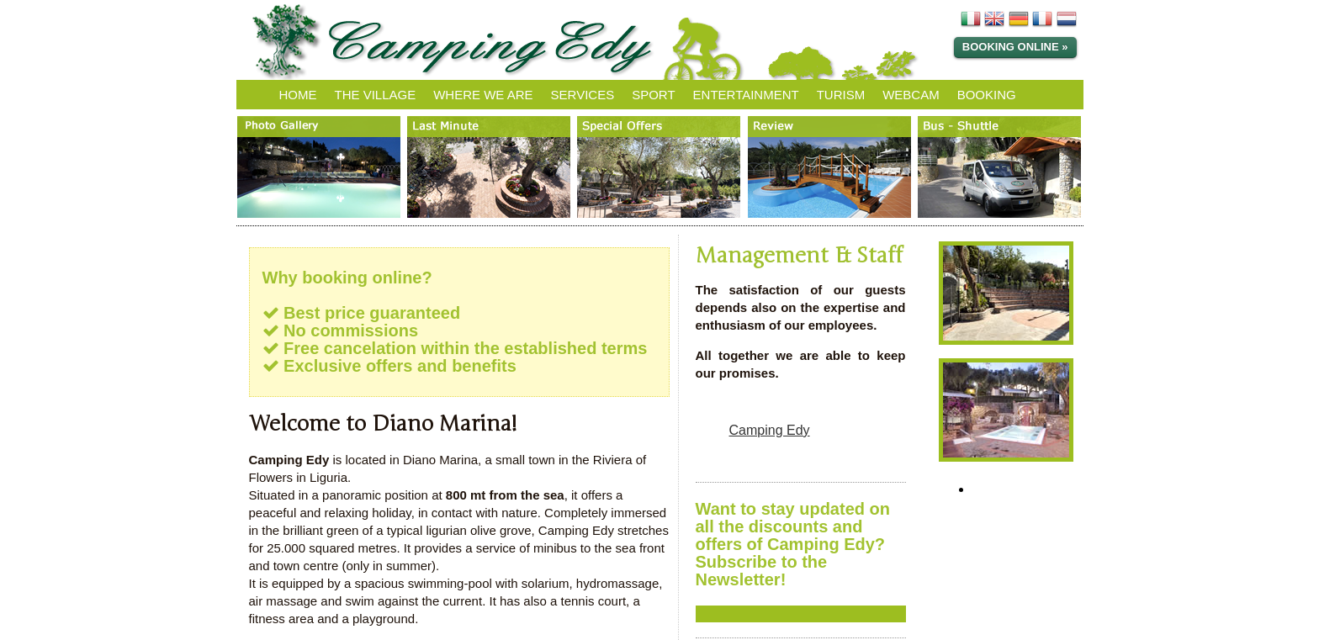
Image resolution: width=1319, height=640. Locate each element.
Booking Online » (1015, 46)
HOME (298, 94)
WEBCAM (911, 94)
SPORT (653, 94)
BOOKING (986, 94)
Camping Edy (769, 430)
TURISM (841, 94)
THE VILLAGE (375, 94)
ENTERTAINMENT (746, 94)
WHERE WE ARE (482, 94)
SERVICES (583, 94)
